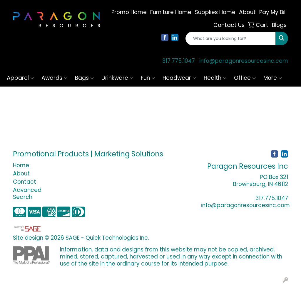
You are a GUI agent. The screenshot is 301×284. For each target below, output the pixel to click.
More (272, 78)
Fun (148, 78)
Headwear (179, 78)
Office (245, 78)
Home (21, 165)
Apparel (20, 78)
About (21, 174)
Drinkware (117, 78)
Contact (24, 182)
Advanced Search (27, 193)
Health (215, 78)
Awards (54, 78)
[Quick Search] (230, 38)
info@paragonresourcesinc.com (243, 61)
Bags (84, 78)
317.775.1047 (178, 61)
